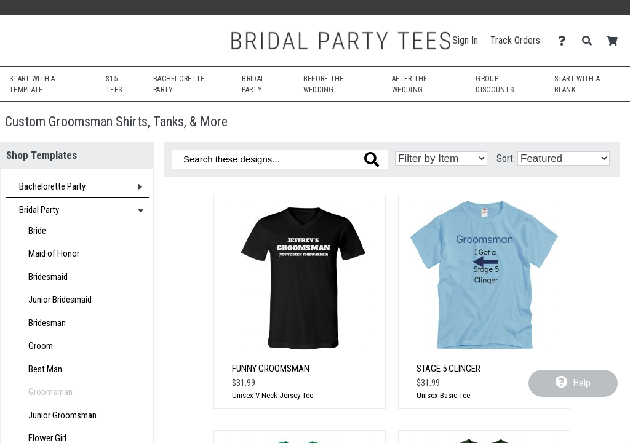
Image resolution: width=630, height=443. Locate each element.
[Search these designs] (280, 159)
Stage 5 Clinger (448, 368)
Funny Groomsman (270, 368)
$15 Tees (114, 84)
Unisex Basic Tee (443, 395)
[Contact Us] (565, 40)
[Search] (590, 40)
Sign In (465, 40)
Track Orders (515, 40)
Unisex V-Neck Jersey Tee (272, 395)
